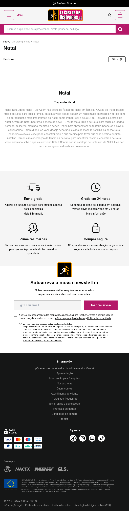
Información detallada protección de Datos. (42, 340)
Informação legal (13, 505)
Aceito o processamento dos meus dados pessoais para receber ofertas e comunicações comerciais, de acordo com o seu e (66, 317)
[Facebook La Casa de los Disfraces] (73, 438)
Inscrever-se (101, 305)
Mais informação (33, 213)
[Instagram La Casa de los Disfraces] (82, 438)
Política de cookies (62, 505)
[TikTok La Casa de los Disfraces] (101, 438)
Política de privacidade (99, 318)
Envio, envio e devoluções (64, 403)
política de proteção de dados (69, 318)
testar (64, 418)
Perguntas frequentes (64, 398)
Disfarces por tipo (21, 41)
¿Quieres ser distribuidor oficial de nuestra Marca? (64, 368)
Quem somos (64, 388)
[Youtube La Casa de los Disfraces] (92, 438)
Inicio (6, 41)
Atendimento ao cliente (64, 393)
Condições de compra (64, 413)
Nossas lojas (64, 383)
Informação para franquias (64, 378)
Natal (36, 41)
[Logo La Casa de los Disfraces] (65, 15)
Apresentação (64, 373)
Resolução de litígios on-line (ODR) (93, 505)
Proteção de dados (64, 408)
